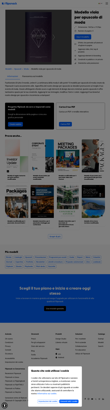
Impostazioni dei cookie (47, 401)
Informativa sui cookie (46, 393)
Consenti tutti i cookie (68, 401)
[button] (4, 405)
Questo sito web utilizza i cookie (55, 372)
